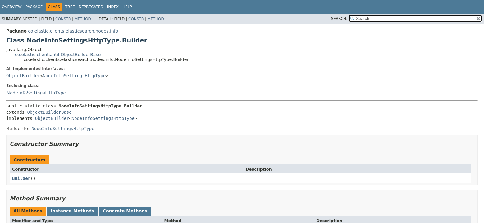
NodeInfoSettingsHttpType (74, 75)
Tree (70, 7)
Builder (21, 178)
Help (127, 7)
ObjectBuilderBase (49, 112)
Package (34, 7)
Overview (12, 7)
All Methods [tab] (27, 210)
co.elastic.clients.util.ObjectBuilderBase (58, 54)
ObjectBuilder (23, 75)
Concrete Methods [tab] (125, 210)
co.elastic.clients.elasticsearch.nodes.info (73, 30)
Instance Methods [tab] (72, 210)
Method (83, 19)
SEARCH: (339, 18)
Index (113, 7)
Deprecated (91, 7)
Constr (63, 19)
